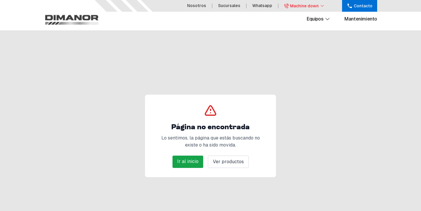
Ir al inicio (188, 161)
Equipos (318, 19)
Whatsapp (262, 5)
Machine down (304, 6)
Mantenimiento (360, 19)
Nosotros (196, 5)
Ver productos (228, 161)
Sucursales (229, 5)
